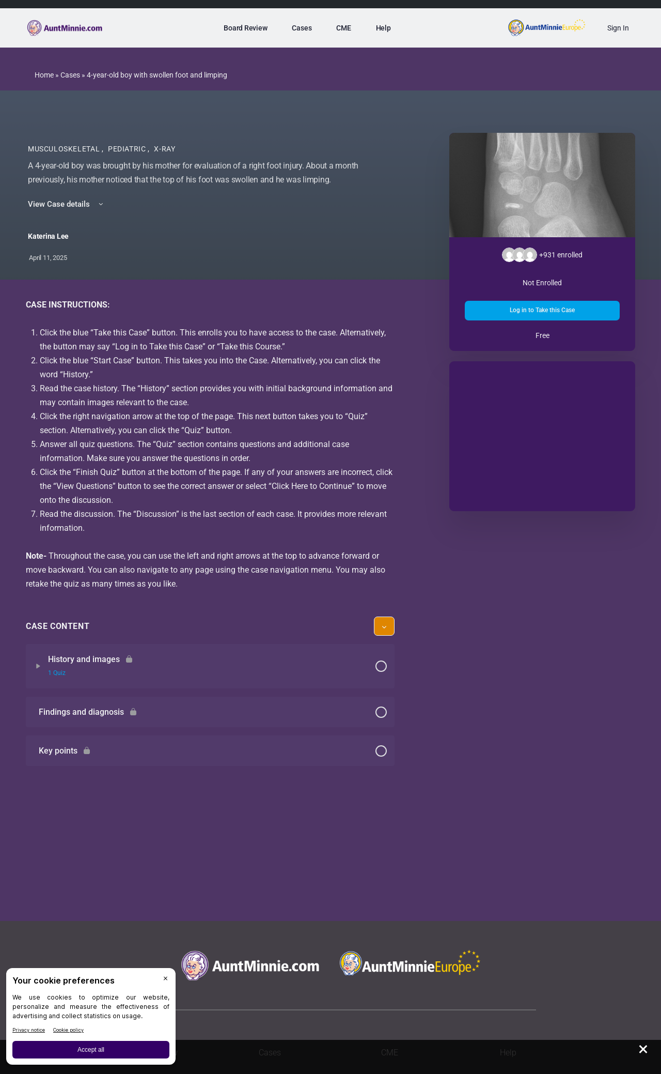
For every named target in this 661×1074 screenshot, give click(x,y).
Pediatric (128, 149)
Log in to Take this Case (542, 310)
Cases (70, 75)
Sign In (618, 28)
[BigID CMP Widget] (91, 1019)
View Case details (66, 204)
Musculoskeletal (65, 149)
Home (44, 75)
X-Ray (164, 149)
